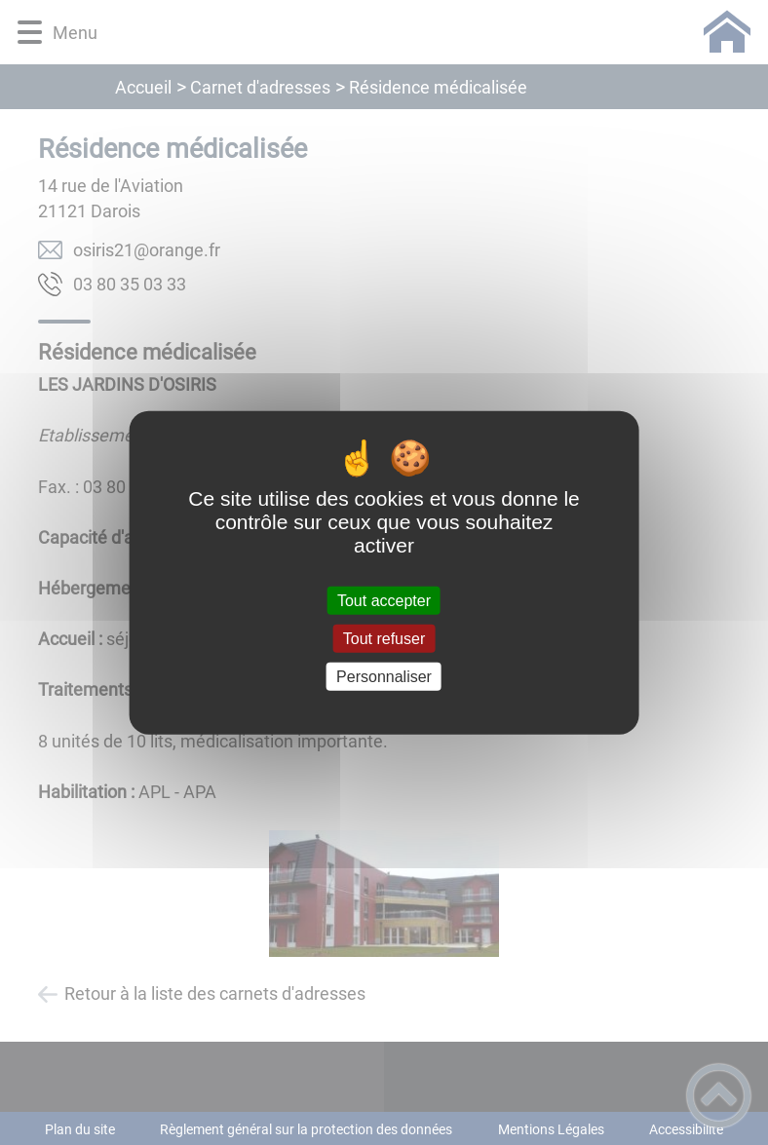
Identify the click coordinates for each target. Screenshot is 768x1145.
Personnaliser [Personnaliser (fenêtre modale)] (384, 676)
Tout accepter (384, 600)
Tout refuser (384, 638)
